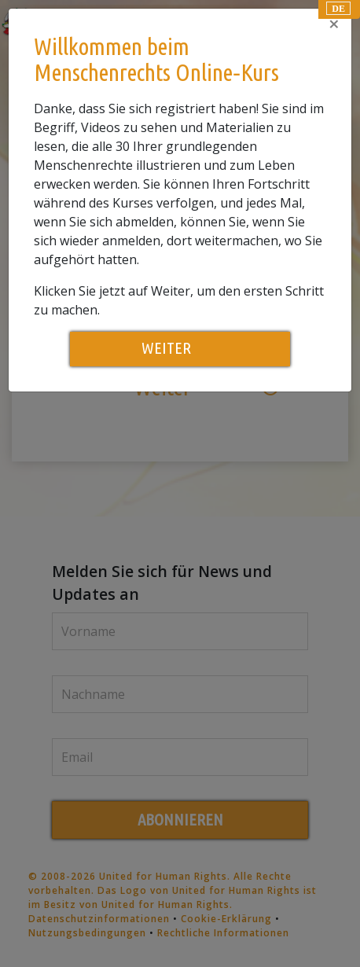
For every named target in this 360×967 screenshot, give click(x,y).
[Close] (334, 23)
